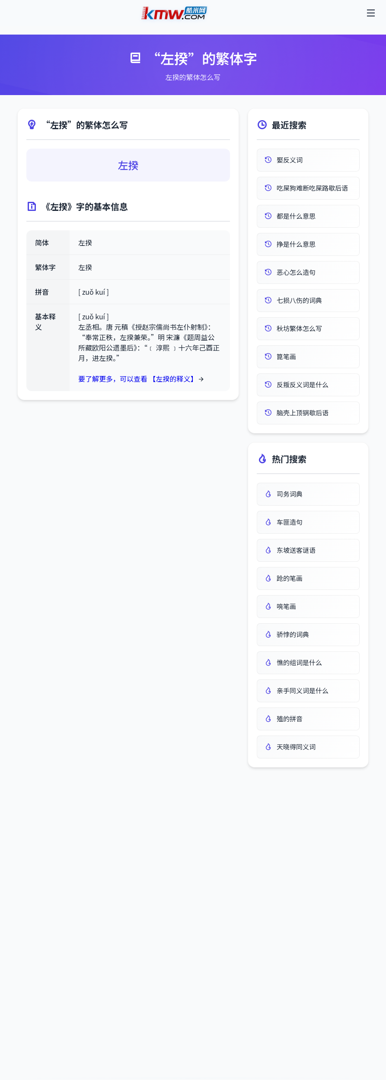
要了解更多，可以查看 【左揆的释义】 (138, 378)
